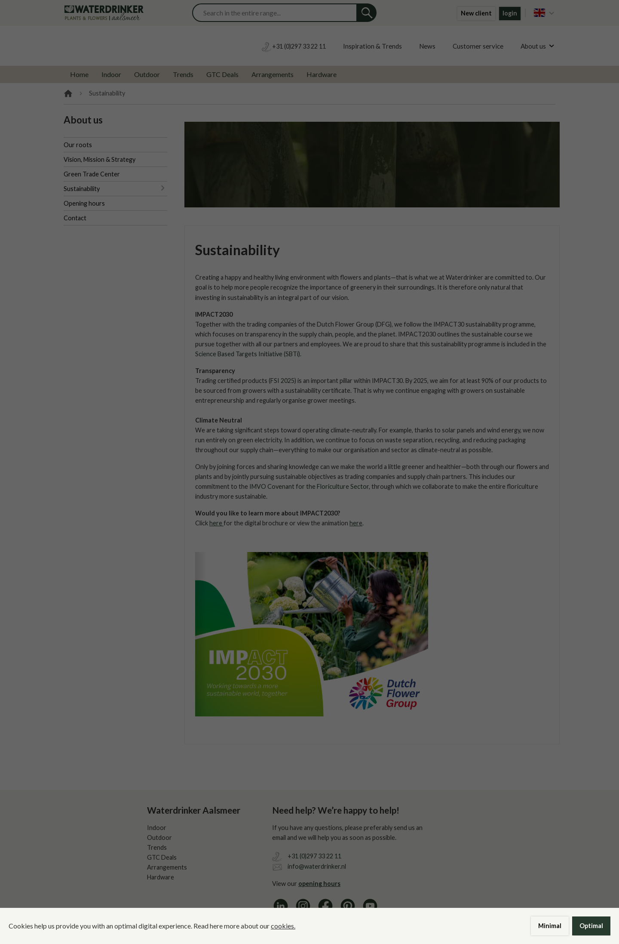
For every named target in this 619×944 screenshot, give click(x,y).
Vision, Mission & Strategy (99, 159)
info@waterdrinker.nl (317, 866)
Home (79, 74)
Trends (183, 74)
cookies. (283, 926)
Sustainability (82, 188)
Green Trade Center (92, 174)
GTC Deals (222, 74)
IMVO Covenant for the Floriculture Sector (309, 486)
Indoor (111, 74)
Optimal (591, 925)
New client (476, 13)
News (427, 46)
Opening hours (84, 203)
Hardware (321, 74)
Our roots (78, 144)
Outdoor (147, 74)
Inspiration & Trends (372, 46)
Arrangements (272, 74)
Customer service (478, 46)
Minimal (549, 925)
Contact (75, 218)
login (510, 13)
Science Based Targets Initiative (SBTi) (247, 354)
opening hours (319, 883)
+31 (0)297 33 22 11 (314, 856)
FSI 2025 (282, 380)
